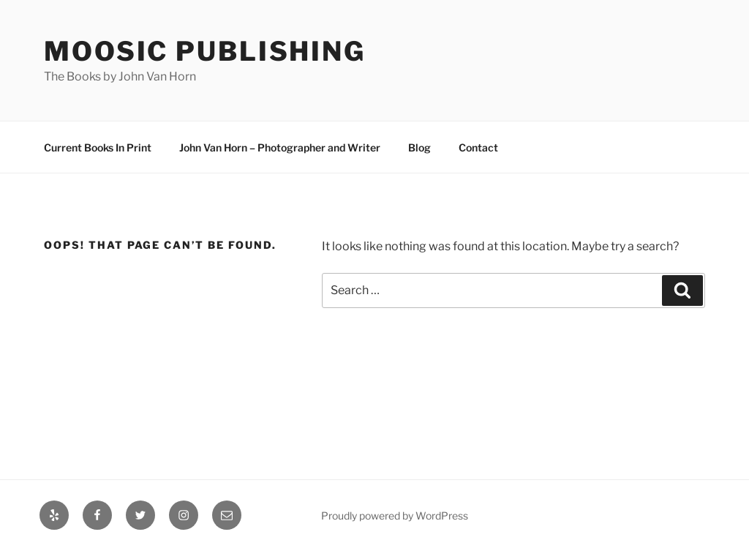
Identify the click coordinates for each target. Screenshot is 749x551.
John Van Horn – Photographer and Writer (279, 147)
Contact (478, 147)
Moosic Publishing (205, 51)
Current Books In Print (97, 147)
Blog (419, 147)
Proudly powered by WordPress (394, 515)
